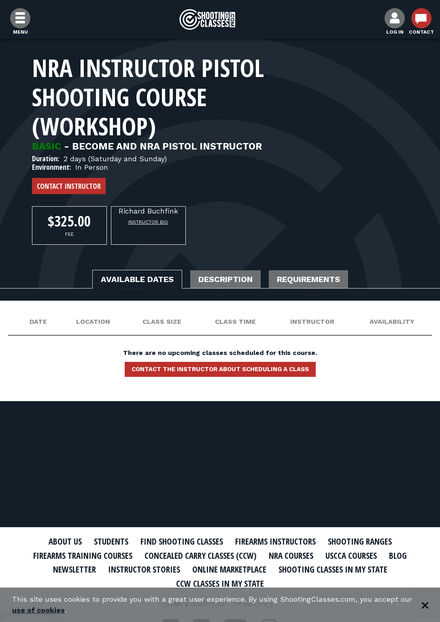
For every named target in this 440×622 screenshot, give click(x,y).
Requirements (308, 279)
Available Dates (137, 279)
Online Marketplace (229, 569)
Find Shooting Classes (181, 541)
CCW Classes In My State (220, 583)
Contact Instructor (69, 186)
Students (111, 541)
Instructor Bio (148, 222)
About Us (65, 541)
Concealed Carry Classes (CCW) (201, 555)
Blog (398, 555)
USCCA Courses (351, 555)
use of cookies (38, 610)
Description (225, 279)
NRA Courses (291, 555)
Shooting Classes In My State (332, 569)
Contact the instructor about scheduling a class (220, 369)
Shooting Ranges (360, 541)
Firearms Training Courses (82, 555)
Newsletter (74, 569)
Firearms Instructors (275, 541)
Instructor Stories (144, 569)
